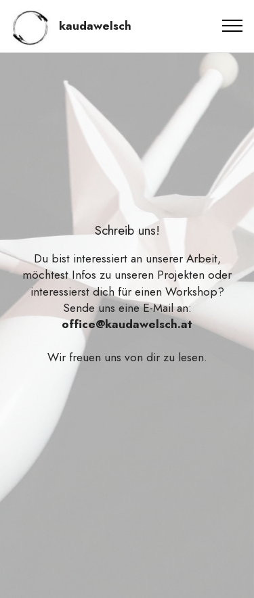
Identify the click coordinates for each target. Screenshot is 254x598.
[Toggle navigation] (232, 25)
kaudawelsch (95, 26)
